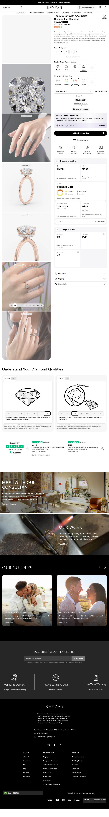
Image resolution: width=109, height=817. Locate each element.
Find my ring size (101, 100)
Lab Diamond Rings (15, 17)
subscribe (78, 667)
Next (48, 146)
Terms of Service (73, 671)
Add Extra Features (100, 229)
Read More (65, 552)
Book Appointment (11, 512)
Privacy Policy (62, 671)
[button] (21, 13)
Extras (58, 35)
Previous (4, 146)
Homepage (5, 17)
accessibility (46, 789)
